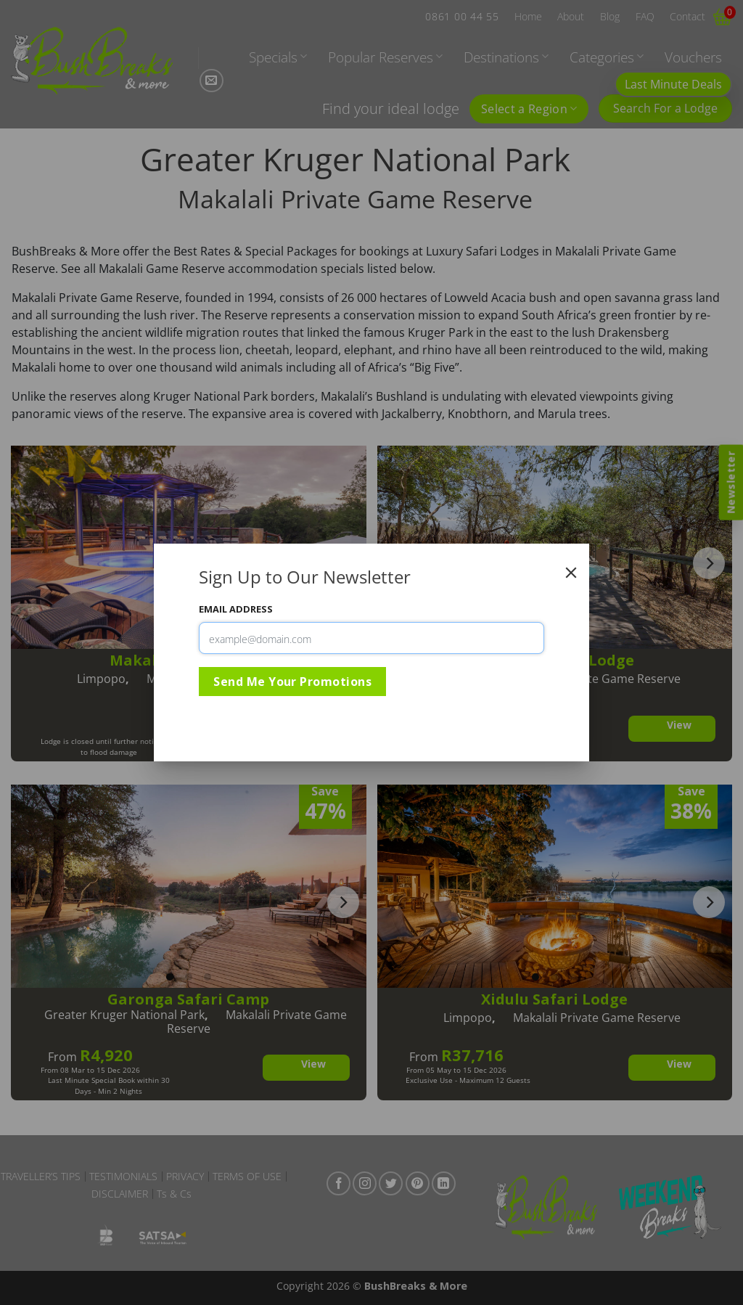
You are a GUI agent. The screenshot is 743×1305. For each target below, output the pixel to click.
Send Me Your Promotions (292, 682)
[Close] (571, 572)
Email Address (236, 608)
